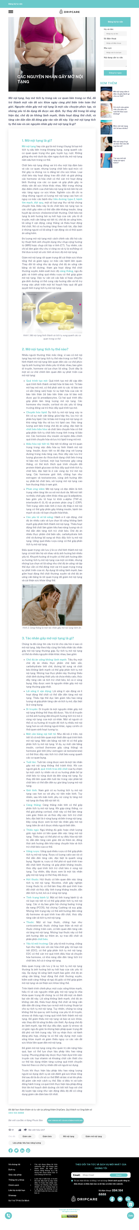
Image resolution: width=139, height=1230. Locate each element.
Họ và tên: (108, 29)
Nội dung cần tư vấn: (113, 57)
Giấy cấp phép (15, 1175)
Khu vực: (108, 48)
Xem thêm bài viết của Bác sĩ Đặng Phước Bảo (65, 1120)
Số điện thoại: (110, 38)
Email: (76, 1175)
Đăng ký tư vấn (15, 4)
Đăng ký (118, 1175)
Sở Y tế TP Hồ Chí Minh (18, 1201)
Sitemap (12, 1195)
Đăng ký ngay (115, 73)
